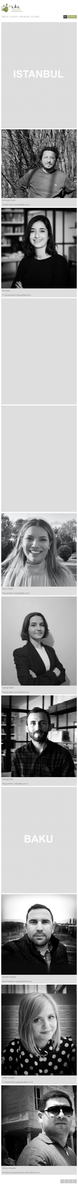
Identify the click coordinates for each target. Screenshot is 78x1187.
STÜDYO (14, 17)
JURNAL (72, 17)
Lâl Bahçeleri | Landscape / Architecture (19, 8)
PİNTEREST (75, 1181)
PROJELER (24, 17)
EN (65, 17)
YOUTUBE (62, 1181)
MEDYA (5, 17)
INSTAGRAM (66, 1181)
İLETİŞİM (35, 17)
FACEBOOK (71, 1181)
